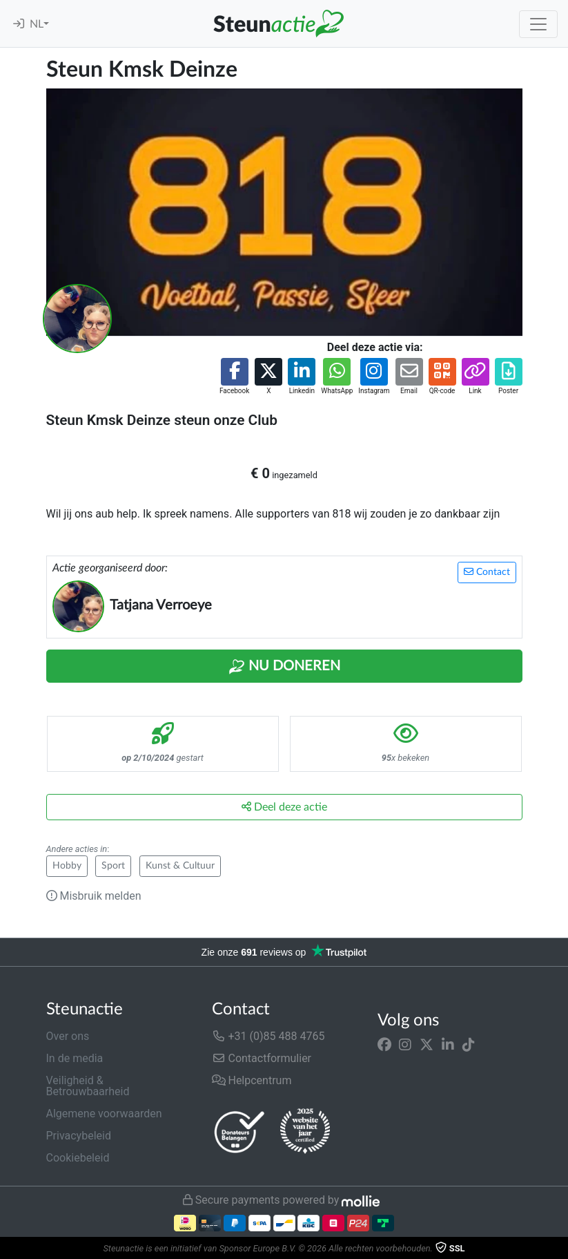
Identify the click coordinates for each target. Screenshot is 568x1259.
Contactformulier (262, 1058)
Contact (487, 572)
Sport (113, 866)
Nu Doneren (284, 667)
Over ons (68, 1036)
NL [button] (36, 24)
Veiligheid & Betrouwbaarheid (88, 1086)
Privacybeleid (78, 1135)
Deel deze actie (284, 807)
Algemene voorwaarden (104, 1113)
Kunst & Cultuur (180, 866)
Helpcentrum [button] (252, 1080)
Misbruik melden (93, 895)
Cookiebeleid (78, 1157)
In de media (75, 1058)
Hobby (66, 866)
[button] (234, 377)
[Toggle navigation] (538, 24)
